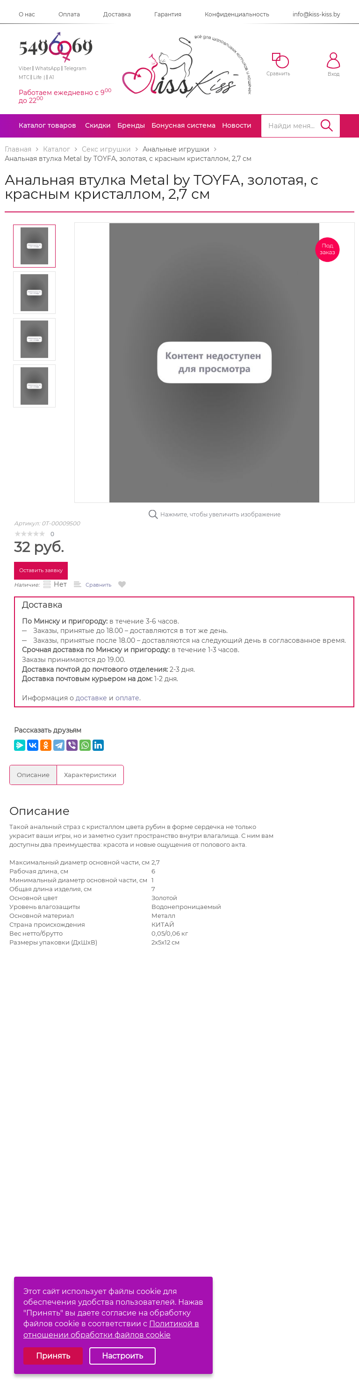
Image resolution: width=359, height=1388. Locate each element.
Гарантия (167, 14)
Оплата (69, 14)
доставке (91, 698)
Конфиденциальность (237, 14)
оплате (127, 698)
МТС (24, 77)
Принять (53, 1356)
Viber (25, 68)
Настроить (122, 1356)
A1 (51, 77)
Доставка (117, 14)
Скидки (98, 125)
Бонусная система (183, 125)
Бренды (131, 125)
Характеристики (90, 774)
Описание (33, 774)
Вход (333, 64)
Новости (236, 125)
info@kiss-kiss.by (316, 14)
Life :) (39, 77)
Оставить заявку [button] (41, 570)
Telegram (75, 68)
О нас (27, 14)
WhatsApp (47, 68)
